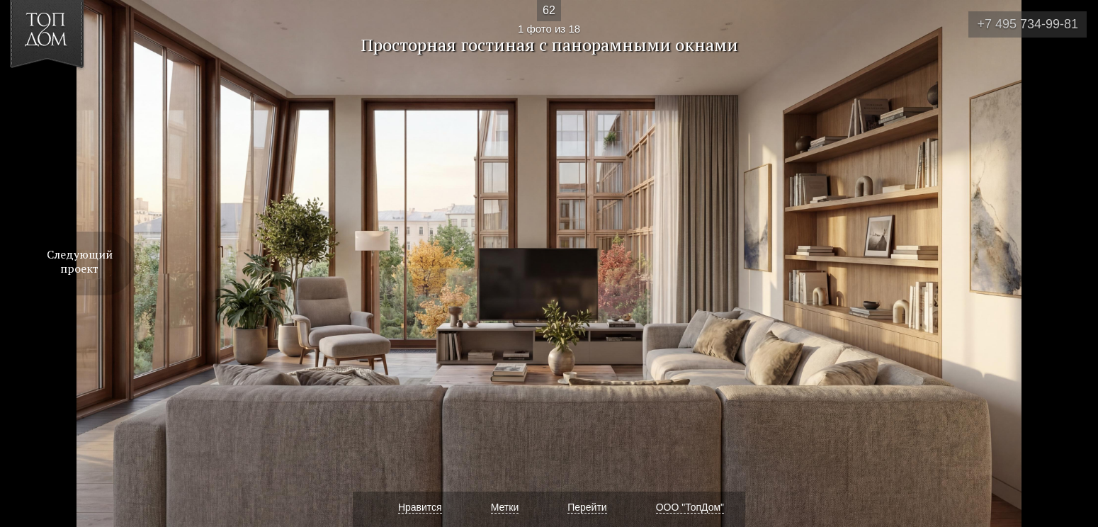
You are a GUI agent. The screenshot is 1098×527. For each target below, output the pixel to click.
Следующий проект (80, 261)
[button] (62, 92)
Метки (505, 507)
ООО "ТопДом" (690, 507)
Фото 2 (1070, 263)
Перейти (586, 507)
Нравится (420, 507)
